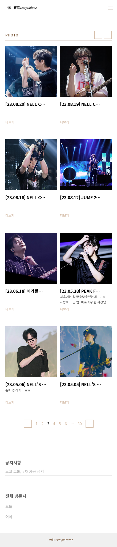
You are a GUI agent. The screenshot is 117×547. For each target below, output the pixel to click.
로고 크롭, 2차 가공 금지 (24, 471)
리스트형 (108, 35)
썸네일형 (98, 35)
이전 (28, 424)
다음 (90, 424)
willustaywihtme (61, 539)
